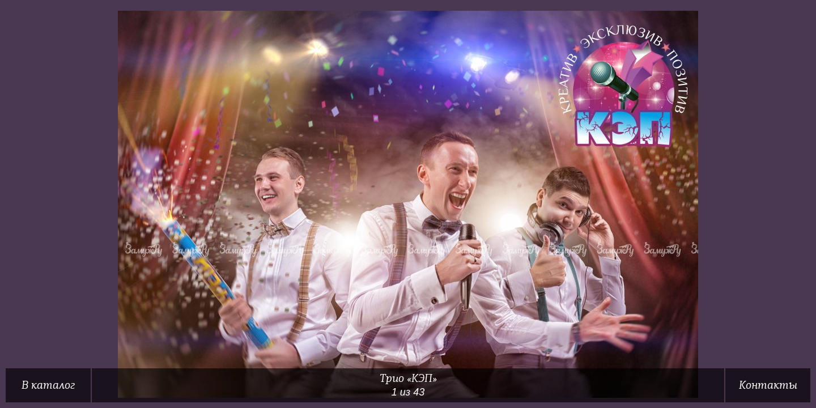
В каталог (48, 385)
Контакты (768, 385)
